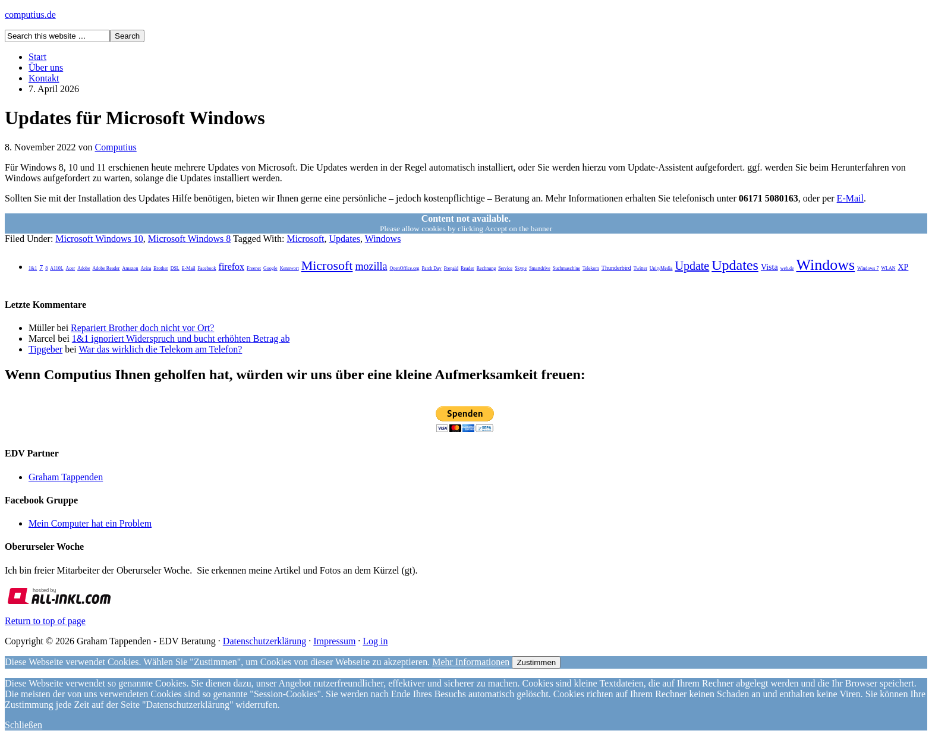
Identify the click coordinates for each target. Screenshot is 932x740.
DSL (175, 268)
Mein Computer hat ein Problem (90, 523)
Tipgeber (45, 349)
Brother (160, 268)
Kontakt (44, 78)
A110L (56, 268)
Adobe (83, 268)
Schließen (23, 725)
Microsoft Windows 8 (189, 239)
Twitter (640, 268)
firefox (232, 267)
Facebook (206, 268)
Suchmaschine (566, 268)
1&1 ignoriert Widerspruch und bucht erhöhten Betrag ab (181, 338)
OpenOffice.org (404, 268)
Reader (467, 268)
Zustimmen (536, 662)
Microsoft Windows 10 (99, 239)
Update (692, 265)
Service (505, 268)
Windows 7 (868, 268)
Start (37, 57)
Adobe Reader (105, 268)
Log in (375, 641)
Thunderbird (616, 267)
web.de (787, 268)
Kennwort (289, 268)
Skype (521, 268)
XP (903, 267)
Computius (116, 147)
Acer (70, 268)
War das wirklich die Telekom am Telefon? (160, 349)
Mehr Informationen (470, 662)
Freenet (254, 268)
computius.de (30, 15)
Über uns (46, 67)
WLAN (888, 268)
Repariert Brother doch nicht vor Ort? (142, 328)
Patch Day (432, 268)
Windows (383, 239)
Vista (769, 267)
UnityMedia (661, 268)
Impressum (334, 641)
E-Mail (850, 198)
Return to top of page (45, 621)
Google (270, 268)
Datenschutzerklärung (264, 641)
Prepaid (451, 268)
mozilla (371, 266)
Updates (344, 239)
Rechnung (486, 268)
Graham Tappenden (66, 477)
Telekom (590, 268)
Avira (146, 268)
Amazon (130, 268)
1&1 (33, 268)
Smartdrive (539, 268)
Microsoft (305, 239)
